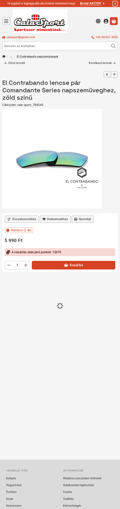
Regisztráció (14, 485)
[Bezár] (115, 3)
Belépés (11, 478)
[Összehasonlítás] (22, 219)
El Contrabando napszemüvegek (37, 56)
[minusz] (8, 265)
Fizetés (67, 492)
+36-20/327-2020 (107, 37)
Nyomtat (82, 219)
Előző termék (14, 63)
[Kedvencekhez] (55, 219)
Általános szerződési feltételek (82, 478)
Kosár (9, 498)
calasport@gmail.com (20, 37)
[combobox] (60, 46)
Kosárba (73, 265)
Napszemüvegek (11, 57)
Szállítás (68, 498)
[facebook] (107, 74)
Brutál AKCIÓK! (92, 3)
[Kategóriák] (6, 21)
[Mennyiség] (17, 265)
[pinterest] (114, 74)
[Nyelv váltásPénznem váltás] (98, 21)
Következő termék (102, 63)
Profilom (11, 492)
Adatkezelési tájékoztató (78, 485)
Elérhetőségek (72, 505)
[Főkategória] (3, 57)
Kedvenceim (13, 505)
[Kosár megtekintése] (114, 21)
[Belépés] (106, 21)
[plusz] (25, 265)
